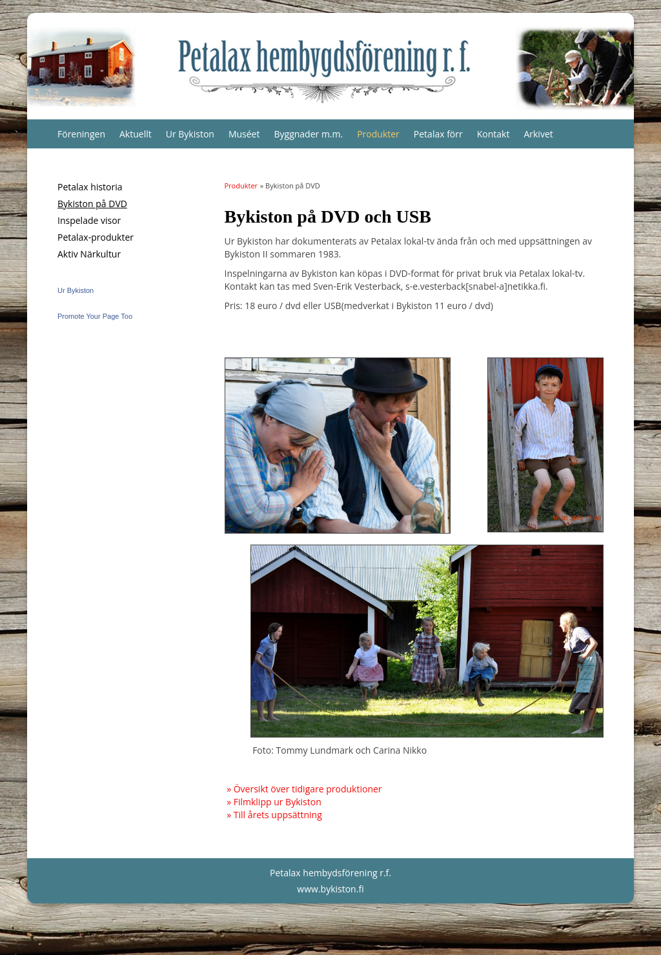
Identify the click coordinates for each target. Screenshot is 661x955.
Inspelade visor (89, 220)
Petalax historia (90, 187)
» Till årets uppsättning (274, 815)
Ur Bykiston (190, 134)
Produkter (378, 134)
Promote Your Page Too (94, 316)
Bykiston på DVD (92, 203)
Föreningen (81, 134)
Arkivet (538, 134)
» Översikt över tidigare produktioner (304, 789)
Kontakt (493, 134)
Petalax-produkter (95, 237)
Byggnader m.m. (308, 134)
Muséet (244, 134)
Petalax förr (438, 134)
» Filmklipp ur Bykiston (274, 802)
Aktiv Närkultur (89, 254)
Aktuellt (135, 134)
